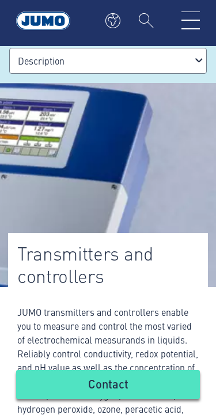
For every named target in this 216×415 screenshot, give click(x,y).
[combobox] (108, 61)
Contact (108, 383)
